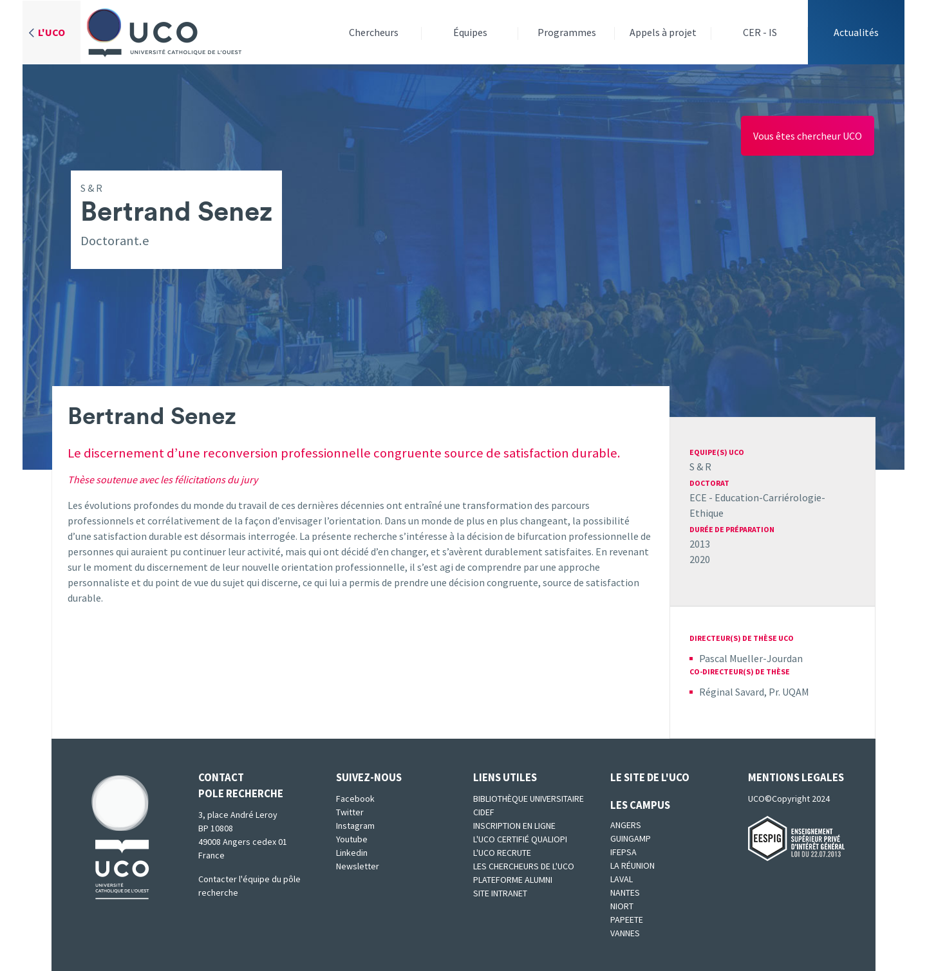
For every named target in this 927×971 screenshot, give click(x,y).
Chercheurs (373, 32)
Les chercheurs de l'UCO (523, 866)
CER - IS (760, 32)
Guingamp (630, 838)
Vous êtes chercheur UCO (807, 135)
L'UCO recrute (502, 852)
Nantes (625, 892)
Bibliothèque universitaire (528, 798)
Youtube (352, 839)
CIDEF (483, 812)
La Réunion (632, 865)
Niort (621, 906)
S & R (700, 466)
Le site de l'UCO (649, 777)
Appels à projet (663, 32)
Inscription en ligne (514, 825)
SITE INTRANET (500, 893)
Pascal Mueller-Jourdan (751, 658)
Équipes (470, 32)
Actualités (856, 32)
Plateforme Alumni (512, 879)
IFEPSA (623, 852)
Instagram (355, 825)
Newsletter (357, 866)
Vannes (625, 933)
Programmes (567, 32)
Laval (621, 879)
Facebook (355, 798)
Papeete (626, 919)
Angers (625, 825)
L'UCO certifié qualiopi (520, 839)
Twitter (350, 812)
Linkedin (352, 852)
